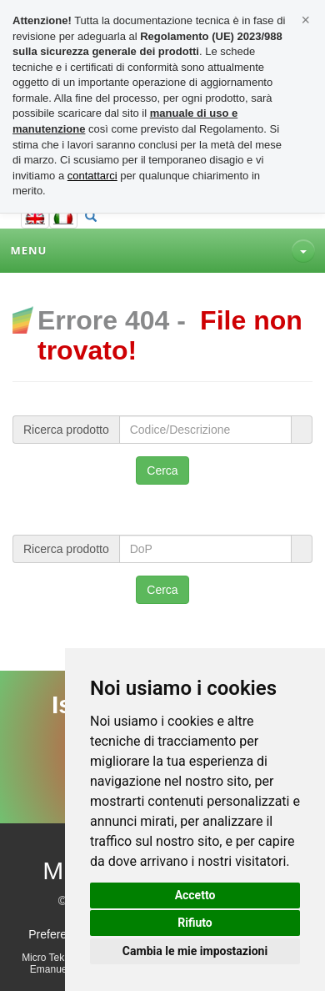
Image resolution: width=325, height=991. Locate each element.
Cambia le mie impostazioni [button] (195, 951)
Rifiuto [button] (195, 922)
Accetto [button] (195, 895)
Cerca (162, 470)
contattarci (93, 175)
